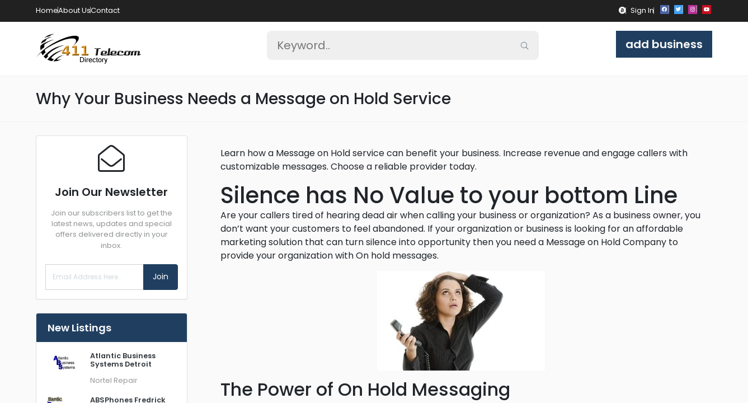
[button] (622, 10)
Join (160, 276)
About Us (74, 10)
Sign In (642, 10)
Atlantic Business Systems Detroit (123, 360)
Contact (105, 10)
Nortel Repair (114, 380)
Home (47, 10)
